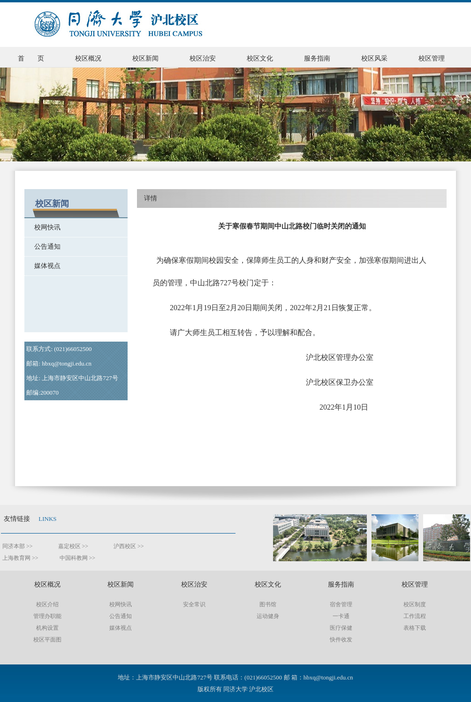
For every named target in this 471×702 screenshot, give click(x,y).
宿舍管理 (341, 604)
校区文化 (260, 58)
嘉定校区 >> (75, 546)
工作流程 (414, 616)
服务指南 (317, 58)
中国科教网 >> (78, 558)
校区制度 (414, 604)
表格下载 (414, 628)
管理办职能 (47, 616)
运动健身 (268, 616)
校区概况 (88, 58)
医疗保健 (341, 628)
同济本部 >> (17, 546)
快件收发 (341, 639)
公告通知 (42, 246)
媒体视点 (42, 265)
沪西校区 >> (128, 546)
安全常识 (194, 604)
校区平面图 (47, 639)
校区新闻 (145, 58)
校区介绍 (47, 604)
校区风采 (374, 58)
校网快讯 (42, 227)
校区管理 (431, 58)
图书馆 (267, 604)
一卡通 (341, 616)
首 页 (31, 58)
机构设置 (47, 628)
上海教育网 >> (21, 558)
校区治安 (203, 58)
